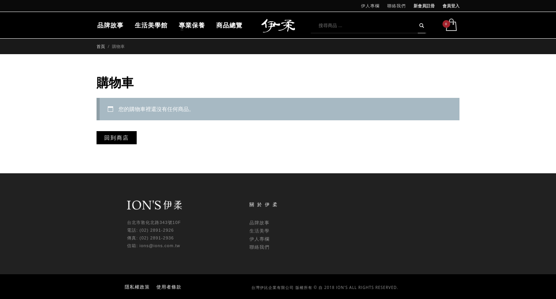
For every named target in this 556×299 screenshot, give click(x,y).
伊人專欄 (370, 6)
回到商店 (116, 137)
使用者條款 (168, 287)
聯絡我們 (396, 6)
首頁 (101, 46)
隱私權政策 (137, 287)
